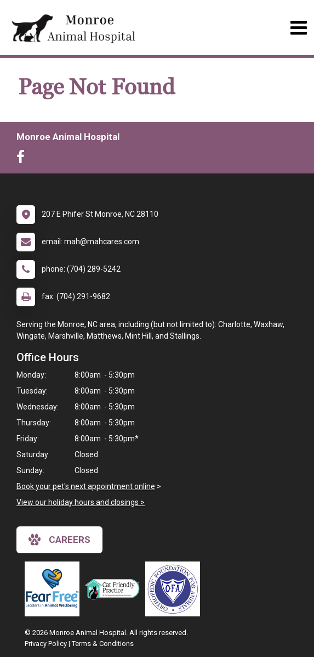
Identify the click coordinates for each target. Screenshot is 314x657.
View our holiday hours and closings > (80, 502)
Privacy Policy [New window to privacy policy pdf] (46, 643)
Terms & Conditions (103, 643)
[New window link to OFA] (175, 588)
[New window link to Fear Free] (55, 588)
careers (59, 540)
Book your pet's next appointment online (85, 486)
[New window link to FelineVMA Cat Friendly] (115, 588)
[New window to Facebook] (23, 159)
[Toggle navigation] (298, 27)
